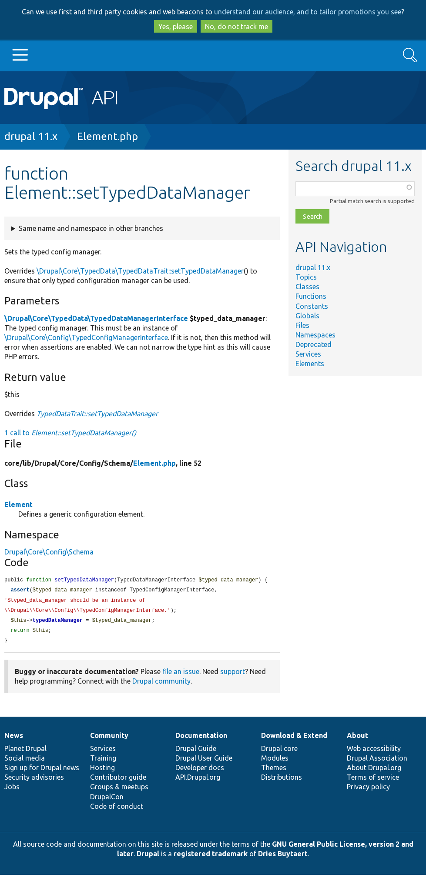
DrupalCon (107, 800)
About (357, 738)
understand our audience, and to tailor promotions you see (307, 12)
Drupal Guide (195, 751)
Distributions (281, 780)
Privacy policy (368, 790)
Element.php (107, 136)
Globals (307, 316)
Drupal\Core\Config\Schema (49, 552)
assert (19, 590)
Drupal (148, 857)
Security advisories (34, 780)
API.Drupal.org (197, 780)
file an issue (180, 674)
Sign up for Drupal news (41, 771)
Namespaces (315, 335)
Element (18, 504)
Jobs (12, 790)
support (232, 674)
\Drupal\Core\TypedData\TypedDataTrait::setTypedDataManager (140, 271)
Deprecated (313, 344)
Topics (306, 277)
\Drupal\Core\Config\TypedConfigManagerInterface (86, 337)
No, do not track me (236, 26)
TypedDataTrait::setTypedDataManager (97, 413)
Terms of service (373, 780)
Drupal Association (377, 761)
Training (103, 761)
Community (109, 738)
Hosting (102, 771)
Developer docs (199, 771)
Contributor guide (118, 780)
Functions (310, 296)
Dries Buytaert (283, 857)
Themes (273, 771)
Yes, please (175, 26)
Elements (309, 363)
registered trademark (211, 857)
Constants (311, 306)
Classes (307, 286)
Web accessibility (374, 751)
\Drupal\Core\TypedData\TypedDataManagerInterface (96, 318)
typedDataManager (58, 622)
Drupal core (279, 751)
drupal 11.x (30, 136)
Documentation (201, 738)
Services (308, 354)
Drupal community (161, 684)
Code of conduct (116, 809)
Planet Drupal (25, 751)
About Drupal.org (374, 771)
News (13, 738)
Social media (24, 761)
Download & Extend (294, 738)
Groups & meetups (119, 790)
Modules (274, 761)
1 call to (70, 433)
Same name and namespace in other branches (91, 228)
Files (302, 325)
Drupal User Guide (203, 761)
